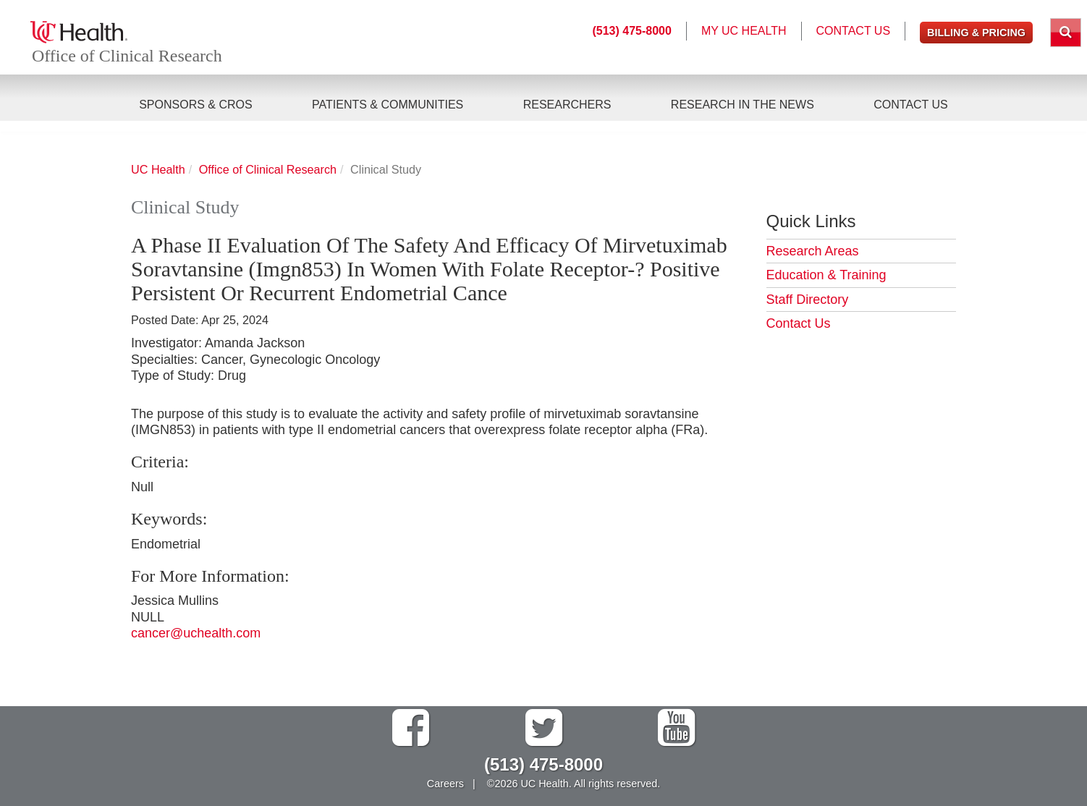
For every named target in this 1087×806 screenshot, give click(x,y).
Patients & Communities (387, 105)
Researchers (567, 105)
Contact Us (911, 105)
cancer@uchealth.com (196, 633)
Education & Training (826, 275)
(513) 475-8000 (631, 31)
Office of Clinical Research (129, 56)
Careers (445, 783)
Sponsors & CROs (195, 105)
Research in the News (742, 105)
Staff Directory (807, 299)
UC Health (158, 169)
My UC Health (744, 31)
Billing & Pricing (976, 32)
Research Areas (812, 251)
